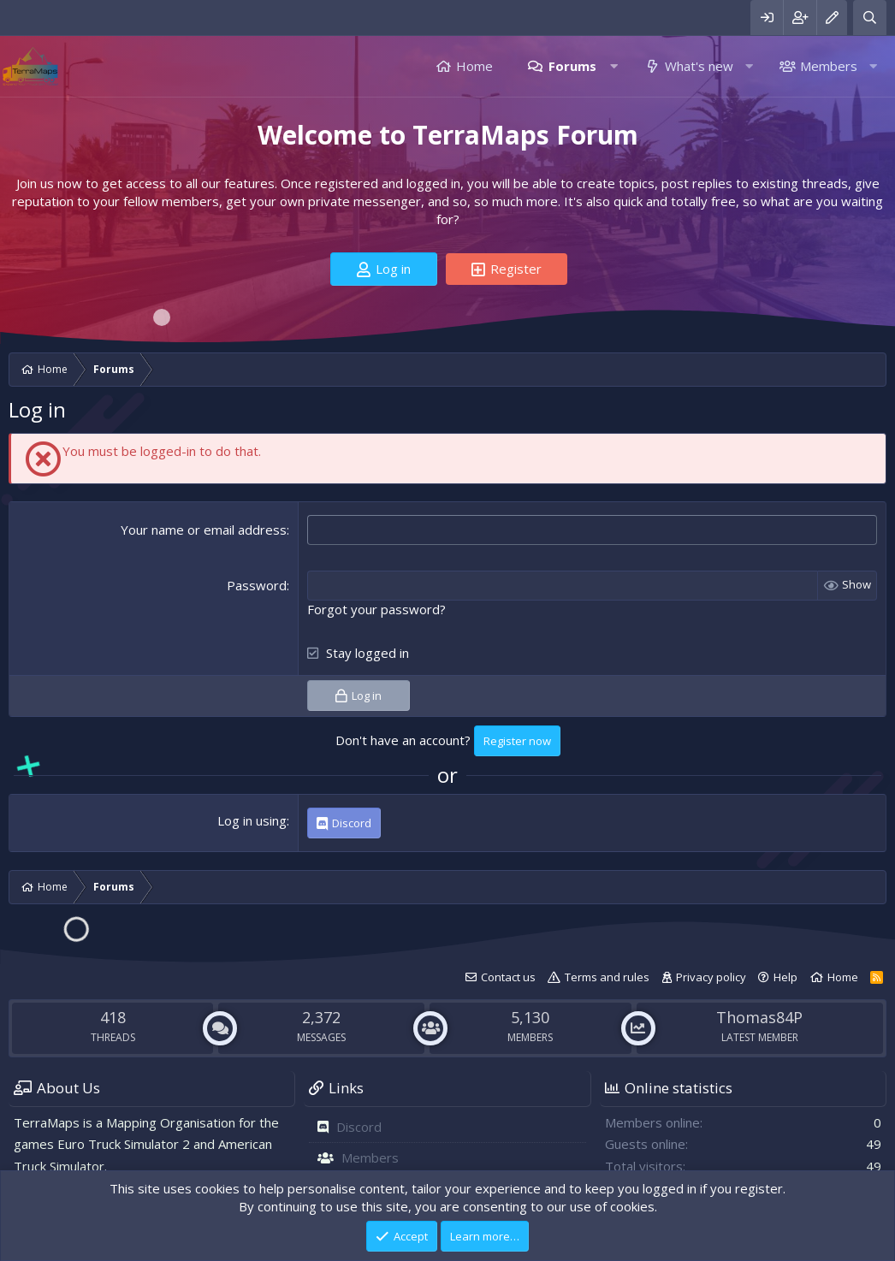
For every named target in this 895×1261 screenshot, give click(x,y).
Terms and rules (607, 977)
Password (257, 585)
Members (828, 65)
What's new (699, 65)
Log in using (252, 820)
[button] (614, 66)
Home (474, 65)
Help (785, 977)
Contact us (508, 977)
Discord (359, 1126)
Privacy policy (711, 977)
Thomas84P (759, 1017)
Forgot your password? (376, 609)
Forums (572, 65)
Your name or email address (204, 529)
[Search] (869, 17)
